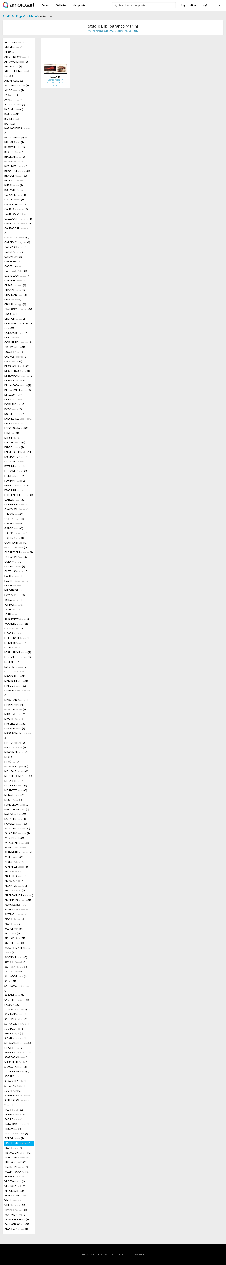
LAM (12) (13, 628)
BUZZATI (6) (13, 189)
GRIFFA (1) (14, 537)
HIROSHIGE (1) (13, 590)
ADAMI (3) (13, 47)
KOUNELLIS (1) (16, 623)
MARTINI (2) (15, 709)
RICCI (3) (12, 933)
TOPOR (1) (14, 1138)
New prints (79, 5)
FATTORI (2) (15, 461)
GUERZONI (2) (16, 556)
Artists (45, 5)
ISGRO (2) (13, 609)
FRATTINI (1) (15, 490)
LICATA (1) (14, 633)
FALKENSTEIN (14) (18, 451)
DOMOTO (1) (14, 399)
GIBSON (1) (13, 513)
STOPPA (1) (13, 1076)
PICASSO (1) (14, 880)
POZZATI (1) (16, 914)
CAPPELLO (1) (16, 237)
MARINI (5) (14, 704)
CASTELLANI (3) (16, 275)
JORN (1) (12, 614)
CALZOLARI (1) (18, 218)
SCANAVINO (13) (17, 1009)
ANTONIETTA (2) (16, 73)
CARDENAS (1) (17, 242)
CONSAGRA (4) (16, 332)
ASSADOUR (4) (12, 94)
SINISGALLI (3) (17, 1042)
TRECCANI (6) (16, 1157)
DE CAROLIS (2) (16, 366)
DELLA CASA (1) (17, 385)
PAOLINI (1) (14, 837)
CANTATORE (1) (17, 230)
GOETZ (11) (14, 518)
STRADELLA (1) (15, 1081)
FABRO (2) (14, 447)
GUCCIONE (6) (15, 547)
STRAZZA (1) (15, 1085)
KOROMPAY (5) (17, 618)
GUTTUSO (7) (16, 571)
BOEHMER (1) (15, 166)
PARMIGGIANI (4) (18, 852)
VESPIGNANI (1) (16, 1195)
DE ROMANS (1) (18, 375)
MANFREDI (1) (16, 680)
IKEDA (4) (13, 599)
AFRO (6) (9, 52)
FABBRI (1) (14, 442)
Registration (188, 5)
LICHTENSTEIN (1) (17, 637)
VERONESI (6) (14, 1190)
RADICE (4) (13, 928)
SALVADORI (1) (15, 976)
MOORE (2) (14, 780)
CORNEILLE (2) (18, 342)
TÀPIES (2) (13, 1119)
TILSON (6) (12, 1128)
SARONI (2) (14, 995)
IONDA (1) (13, 604)
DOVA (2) (13, 409)
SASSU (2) (12, 1004)
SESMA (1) (15, 1038)
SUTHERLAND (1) (18, 1095)
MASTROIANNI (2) (17, 735)
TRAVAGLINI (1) (17, 1152)
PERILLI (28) (14, 861)
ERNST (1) (12, 437)
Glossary (136, 1254)
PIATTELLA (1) (15, 876)
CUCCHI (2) (13, 351)
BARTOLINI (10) (16, 137)
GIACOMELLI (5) (16, 509)
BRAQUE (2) (15, 175)
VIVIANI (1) (15, 1209)
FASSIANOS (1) (16, 456)
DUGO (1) (13, 423)
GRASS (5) (13, 523)
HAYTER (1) (18, 580)
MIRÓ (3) (11, 761)
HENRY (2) (14, 585)
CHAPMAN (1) (16, 294)
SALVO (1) (10, 981)
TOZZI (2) (13, 1147)
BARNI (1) (13, 118)
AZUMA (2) (14, 104)
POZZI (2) (14, 919)
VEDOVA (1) (14, 1181)
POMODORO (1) (17, 909)
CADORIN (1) (15, 194)
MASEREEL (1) (15, 723)
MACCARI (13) (15, 676)
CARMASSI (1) (15, 247)
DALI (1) (13, 361)
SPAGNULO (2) (17, 1052)
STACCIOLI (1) (16, 1066)
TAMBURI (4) (14, 1114)
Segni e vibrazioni (55, 79)
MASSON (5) (14, 728)
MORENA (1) (15, 785)
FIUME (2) (14, 475)
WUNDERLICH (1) (16, 1219)
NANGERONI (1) (16, 804)
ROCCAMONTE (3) (17, 950)
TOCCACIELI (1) (16, 1133)
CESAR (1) (15, 285)
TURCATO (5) (15, 1162)
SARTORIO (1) (16, 999)
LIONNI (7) (12, 647)
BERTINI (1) (14, 151)
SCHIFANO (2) (15, 1014)
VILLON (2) (14, 1205)
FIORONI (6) (15, 471)
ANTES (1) (13, 66)
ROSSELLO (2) (15, 961)
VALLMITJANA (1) (16, 1171)
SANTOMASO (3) (17, 988)
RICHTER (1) (14, 942)
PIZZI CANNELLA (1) (18, 895)
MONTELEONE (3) (18, 775)
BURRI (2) (13, 185)
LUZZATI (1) (16, 671)
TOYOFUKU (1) (17, 1143)
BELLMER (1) (14, 142)
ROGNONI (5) (15, 957)
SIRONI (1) (13, 1047)
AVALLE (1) (13, 99)
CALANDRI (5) (15, 204)
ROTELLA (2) (15, 966)
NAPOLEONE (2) (16, 809)
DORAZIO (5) (14, 404)
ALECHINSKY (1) (17, 56)
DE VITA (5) (14, 380)
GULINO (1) (14, 566)
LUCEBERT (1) (12, 661)
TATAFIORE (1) (17, 1123)
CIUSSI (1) (13, 313)
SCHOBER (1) (15, 1019)
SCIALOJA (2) (14, 1028)
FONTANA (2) (14, 480)
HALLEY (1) (13, 575)
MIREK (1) (10, 756)
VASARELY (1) (15, 1176)
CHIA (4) (12, 299)
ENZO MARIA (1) (16, 428)
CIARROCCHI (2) (18, 309)
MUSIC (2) (13, 799)
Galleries (61, 5)
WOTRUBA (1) (15, 1214)
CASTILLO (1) (15, 280)
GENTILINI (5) (16, 504)
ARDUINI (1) (16, 85)
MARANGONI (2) (17, 693)
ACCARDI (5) (14, 42)
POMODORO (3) (15, 904)
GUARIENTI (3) (15, 542)
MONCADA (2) (16, 766)
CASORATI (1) (15, 270)
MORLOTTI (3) (15, 790)
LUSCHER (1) (15, 666)
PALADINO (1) (17, 833)
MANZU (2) (15, 685)
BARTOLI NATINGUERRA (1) (17, 128)
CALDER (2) (16, 209)
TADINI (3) (13, 1109)
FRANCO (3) (16, 485)
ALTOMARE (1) (16, 61)
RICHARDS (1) (14, 938)
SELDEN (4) (13, 1033)
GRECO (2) (13, 528)
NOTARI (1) (15, 818)
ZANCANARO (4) (16, 1224)
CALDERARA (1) (17, 213)
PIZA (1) (14, 890)
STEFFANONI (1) (16, 1071)
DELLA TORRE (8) (17, 389)
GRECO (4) (15, 533)
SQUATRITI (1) (16, 1061)
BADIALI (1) (13, 109)
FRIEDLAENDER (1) (18, 494)
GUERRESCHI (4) (18, 552)
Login (205, 5)
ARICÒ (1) (14, 90)
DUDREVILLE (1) (18, 418)
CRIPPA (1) (14, 347)
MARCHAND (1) (16, 699)
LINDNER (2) (15, 642)
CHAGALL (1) (14, 289)
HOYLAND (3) (14, 595)
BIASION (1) (14, 156)
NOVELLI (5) (15, 823)
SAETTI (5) (13, 971)
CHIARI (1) (15, 304)
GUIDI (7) (13, 561)
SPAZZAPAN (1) (15, 1057)
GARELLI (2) (14, 499)
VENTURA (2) (14, 1185)
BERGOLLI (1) (14, 147)
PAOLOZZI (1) (16, 842)
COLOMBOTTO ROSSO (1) (18, 325)
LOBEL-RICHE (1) (17, 652)
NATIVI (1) (15, 814)
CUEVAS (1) (15, 356)
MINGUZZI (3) (16, 752)
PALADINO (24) (17, 828)
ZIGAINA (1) (16, 1228)
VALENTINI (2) (16, 1166)
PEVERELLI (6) (16, 866)
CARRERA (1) (14, 261)
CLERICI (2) (14, 318)
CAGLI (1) (14, 199)
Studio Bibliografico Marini (20, 16)
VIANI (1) (13, 1200)
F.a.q (143, 1254)
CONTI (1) (13, 337)
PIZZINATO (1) (17, 899)
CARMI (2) (14, 251)
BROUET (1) (15, 180)
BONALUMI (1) (17, 170)
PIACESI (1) (14, 871)
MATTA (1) (14, 742)
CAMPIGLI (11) (17, 223)
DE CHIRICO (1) (17, 370)
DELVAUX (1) (13, 394)
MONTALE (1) (16, 771)
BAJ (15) (12, 114)
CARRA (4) (13, 256)
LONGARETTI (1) (17, 657)
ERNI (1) (11, 432)
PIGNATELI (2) (16, 885)
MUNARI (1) (14, 795)
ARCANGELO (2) (13, 80)
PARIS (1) (16, 847)
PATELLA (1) (13, 857)
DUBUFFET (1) (14, 413)
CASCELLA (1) (15, 266)
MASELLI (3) (14, 718)
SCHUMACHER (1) (17, 1023)
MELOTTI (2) (15, 747)
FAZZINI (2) (14, 466)
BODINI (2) (14, 161)
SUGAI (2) (12, 1090)
